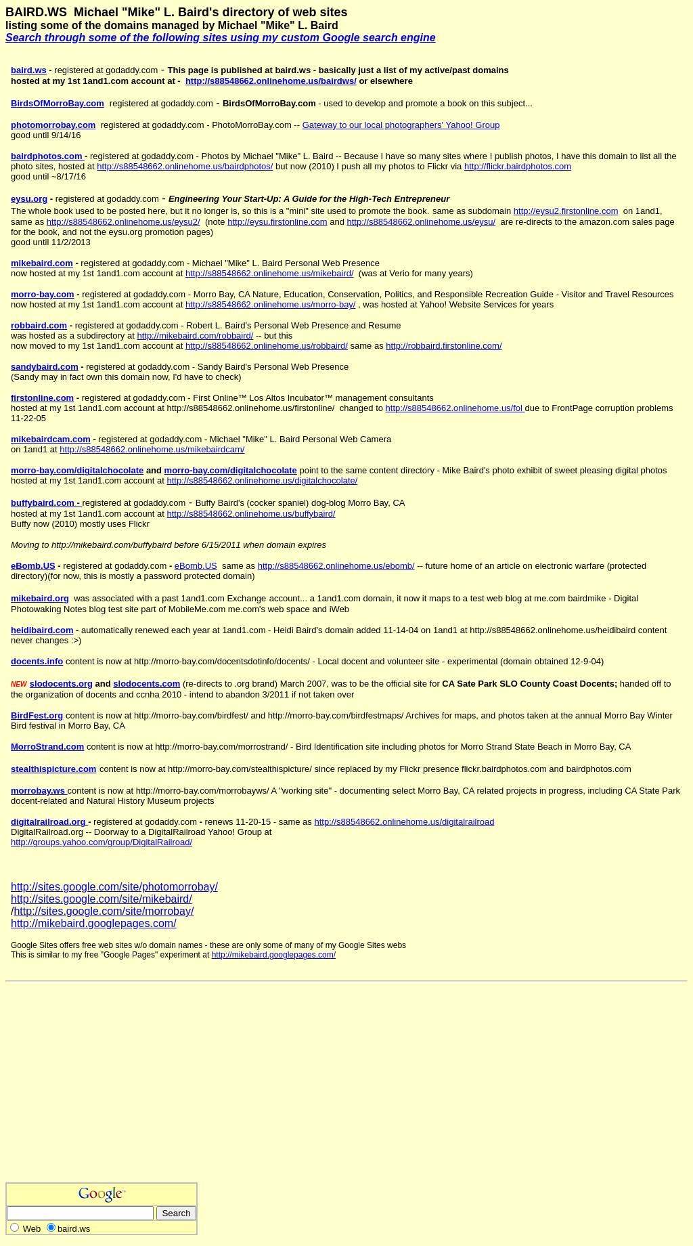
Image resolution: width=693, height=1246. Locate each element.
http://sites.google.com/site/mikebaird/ (101, 899)
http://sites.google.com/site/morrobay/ (104, 911)
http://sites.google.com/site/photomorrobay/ (114, 887)
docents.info (37, 661)
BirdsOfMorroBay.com (57, 103)
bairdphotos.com (48, 156)
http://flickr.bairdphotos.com (517, 166)
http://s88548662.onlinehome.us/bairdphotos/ (185, 166)
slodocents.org (61, 684)
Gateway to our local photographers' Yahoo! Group (401, 125)
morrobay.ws (39, 791)
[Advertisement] (119, 1087)
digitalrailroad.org (49, 822)
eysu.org (29, 199)
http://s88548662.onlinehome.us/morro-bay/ (270, 304)
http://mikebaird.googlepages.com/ (94, 923)
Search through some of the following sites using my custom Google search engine (220, 37)
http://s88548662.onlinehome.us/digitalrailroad (404, 822)
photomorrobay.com (53, 125)
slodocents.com (146, 684)
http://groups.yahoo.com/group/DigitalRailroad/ (101, 842)
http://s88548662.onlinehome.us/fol (455, 408)
